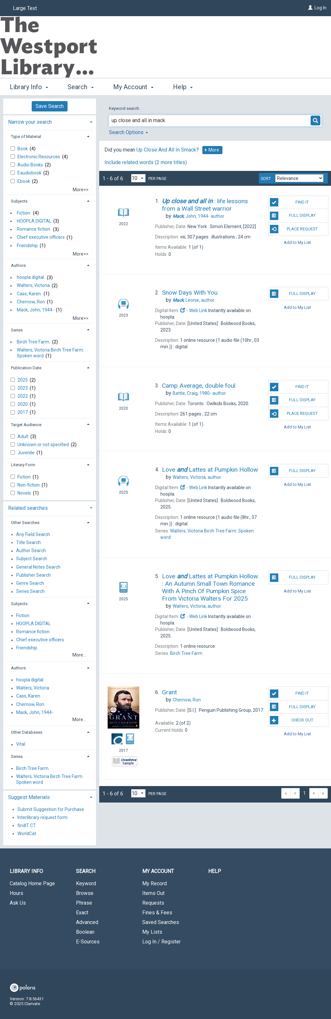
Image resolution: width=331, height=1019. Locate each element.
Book (23, 148)
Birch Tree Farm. (33, 341)
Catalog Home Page (32, 883)
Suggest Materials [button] (29, 797)
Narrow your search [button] (30, 122)
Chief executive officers (41, 237)
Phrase (84, 903)
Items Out (153, 893)
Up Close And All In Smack (166, 150)
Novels (24, 493)
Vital (20, 744)
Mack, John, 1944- (35, 309)
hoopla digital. (31, 277)
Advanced (87, 922)
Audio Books (30, 164)
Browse (84, 893)
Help (214, 871)
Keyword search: (125, 108)
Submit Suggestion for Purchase (50, 809)
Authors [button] (18, 265)
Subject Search (31, 559)
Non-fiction (29, 485)
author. (199, 216)
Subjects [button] (19, 201)
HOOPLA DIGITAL (34, 221)
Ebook (24, 181)
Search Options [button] (128, 132)
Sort (266, 178)
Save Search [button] (50, 106)
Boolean (85, 932)
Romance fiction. (34, 229)
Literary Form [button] (23, 464)
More (211, 149)
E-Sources (88, 942)
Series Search (30, 591)
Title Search (28, 542)
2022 (23, 396)
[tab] (49, 121)
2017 (23, 412)
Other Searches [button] (25, 522)
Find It (289, 202)
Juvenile (26, 452)
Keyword (86, 883)
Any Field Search (33, 534)
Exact (82, 912)
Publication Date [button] (26, 367)
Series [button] (17, 330)
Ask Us (18, 903)
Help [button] (183, 87)
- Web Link (193, 310)
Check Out (291, 720)
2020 (23, 404)
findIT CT (26, 825)
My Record (154, 883)
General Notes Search (38, 567)
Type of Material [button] (26, 136)
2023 (23, 388)
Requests (153, 903)
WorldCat (26, 833)
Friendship (27, 245)
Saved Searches (160, 922)
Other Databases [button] (26, 732)
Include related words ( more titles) (145, 162)
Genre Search (30, 583)
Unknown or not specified (43, 444)
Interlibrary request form (42, 817)
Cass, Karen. (29, 293)
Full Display (292, 216)
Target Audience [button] (26, 424)
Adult (23, 436)
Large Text (25, 8)
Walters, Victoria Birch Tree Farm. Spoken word (50, 352)
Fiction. (24, 212)
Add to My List (297, 242)
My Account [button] (133, 87)
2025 (23, 380)
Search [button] (80, 87)
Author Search (31, 550)
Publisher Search (33, 575)
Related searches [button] (28, 508)
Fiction (24, 476)
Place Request (294, 229)
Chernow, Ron (31, 301)
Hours (16, 893)
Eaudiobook (29, 172)
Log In (320, 7)
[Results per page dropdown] (138, 178)
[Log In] (310, 7)
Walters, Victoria (33, 285)
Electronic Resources (39, 156)
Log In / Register (161, 942)
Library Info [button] (29, 87)
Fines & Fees (157, 912)
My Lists (152, 932)
